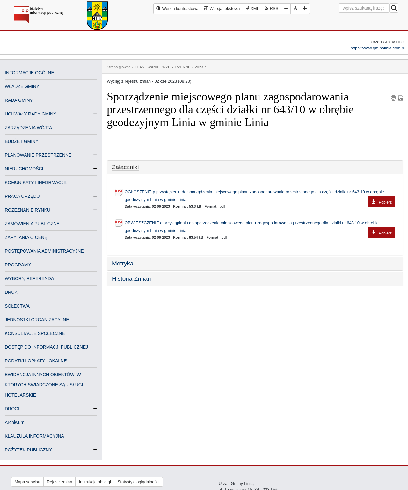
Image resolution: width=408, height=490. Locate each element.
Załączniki (125, 167)
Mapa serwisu (27, 481)
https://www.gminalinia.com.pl (377, 48)
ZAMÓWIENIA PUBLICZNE (32, 223)
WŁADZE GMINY (22, 86)
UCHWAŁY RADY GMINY (30, 114)
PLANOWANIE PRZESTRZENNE (38, 155)
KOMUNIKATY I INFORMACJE (36, 182)
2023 (199, 67)
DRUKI (12, 292)
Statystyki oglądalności (139, 481)
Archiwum (14, 422)
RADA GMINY (19, 100)
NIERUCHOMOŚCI (24, 169)
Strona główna (119, 67)
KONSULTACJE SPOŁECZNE (35, 333)
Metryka (123, 263)
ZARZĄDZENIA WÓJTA (28, 127)
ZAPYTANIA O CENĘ (26, 237)
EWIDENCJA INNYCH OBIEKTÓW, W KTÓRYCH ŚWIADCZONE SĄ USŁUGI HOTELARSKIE (44, 384)
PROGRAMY (18, 264)
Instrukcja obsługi (95, 481)
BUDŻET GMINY (22, 141)
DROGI (12, 408)
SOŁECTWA (17, 305)
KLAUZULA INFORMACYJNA (34, 436)
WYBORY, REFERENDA (29, 278)
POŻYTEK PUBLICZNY (28, 450)
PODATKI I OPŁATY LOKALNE (36, 360)
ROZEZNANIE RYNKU (27, 210)
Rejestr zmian (59, 481)
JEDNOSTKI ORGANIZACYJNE (37, 319)
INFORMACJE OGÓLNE (29, 72)
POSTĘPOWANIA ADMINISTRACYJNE (44, 251)
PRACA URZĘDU (22, 196)
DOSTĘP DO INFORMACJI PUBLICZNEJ (46, 347)
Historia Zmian (131, 278)
